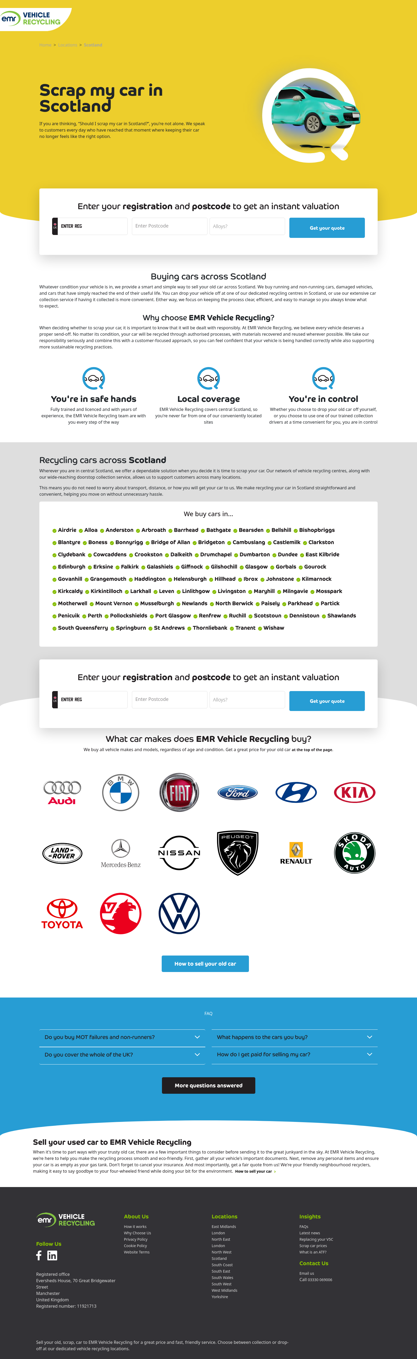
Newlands (191, 603)
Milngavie (292, 591)
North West (222, 1252)
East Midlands (224, 1226)
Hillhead (222, 578)
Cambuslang (246, 542)
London (218, 1232)
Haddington (147, 578)
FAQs (303, 1226)
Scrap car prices (313, 1245)
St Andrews (166, 627)
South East (221, 1271)
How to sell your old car (205, 963)
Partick (327, 603)
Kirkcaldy (67, 591)
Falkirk (127, 566)
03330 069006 (320, 1279)
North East (221, 1239)
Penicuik (66, 615)
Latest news (309, 1232)
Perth (92, 615)
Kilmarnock (314, 578)
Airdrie (64, 530)
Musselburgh (154, 603)
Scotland (93, 45)
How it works (135, 1226)
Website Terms (136, 1252)
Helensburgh (187, 578)
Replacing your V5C (316, 1239)
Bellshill (278, 530)
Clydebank (68, 554)
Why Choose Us (137, 1232)
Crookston (145, 554)
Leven (163, 591)
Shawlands (339, 615)
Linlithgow (193, 591)
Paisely (267, 603)
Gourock (312, 566)
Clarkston (318, 542)
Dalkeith (178, 554)
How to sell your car (255, 1171)
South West (222, 1283)
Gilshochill (221, 566)
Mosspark (326, 591)
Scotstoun (264, 615)
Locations (67, 45)
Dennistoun (301, 615)
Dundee (285, 554)
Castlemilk (284, 542)
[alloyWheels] (247, 226)
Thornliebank (207, 627)
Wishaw (271, 627)
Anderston (117, 530)
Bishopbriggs (314, 530)
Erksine (100, 566)
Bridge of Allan (167, 542)
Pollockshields (125, 615)
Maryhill (261, 591)
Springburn (128, 627)
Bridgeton (208, 542)
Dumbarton (252, 554)
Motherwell (69, 603)
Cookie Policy (135, 1245)
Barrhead (183, 530)
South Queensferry (80, 627)
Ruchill (234, 615)
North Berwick (231, 603)
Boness (94, 542)
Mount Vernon (110, 603)
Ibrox (248, 578)
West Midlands (224, 1290)
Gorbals (283, 566)
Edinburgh (68, 566)
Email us (306, 1273)
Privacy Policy (135, 1239)
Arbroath (151, 530)
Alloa (88, 530)
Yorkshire (220, 1296)
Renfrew (207, 615)
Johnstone (277, 578)
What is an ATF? (313, 1252)
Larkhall (137, 591)
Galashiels (157, 566)
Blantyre (66, 542)
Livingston (229, 591)
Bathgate (216, 530)
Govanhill (67, 578)
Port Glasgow (170, 615)
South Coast (222, 1264)
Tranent (243, 627)
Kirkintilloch (103, 591)
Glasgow (253, 566)
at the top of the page (312, 749)
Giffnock (189, 566)
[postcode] (169, 226)
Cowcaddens (107, 554)
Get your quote (327, 228)
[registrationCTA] (93, 226)
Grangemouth (105, 578)
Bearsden (248, 530)
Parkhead (297, 603)
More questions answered (209, 1085)
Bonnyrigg (126, 542)
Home (45, 45)
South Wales (222, 1277)
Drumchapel (213, 554)
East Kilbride (319, 554)
